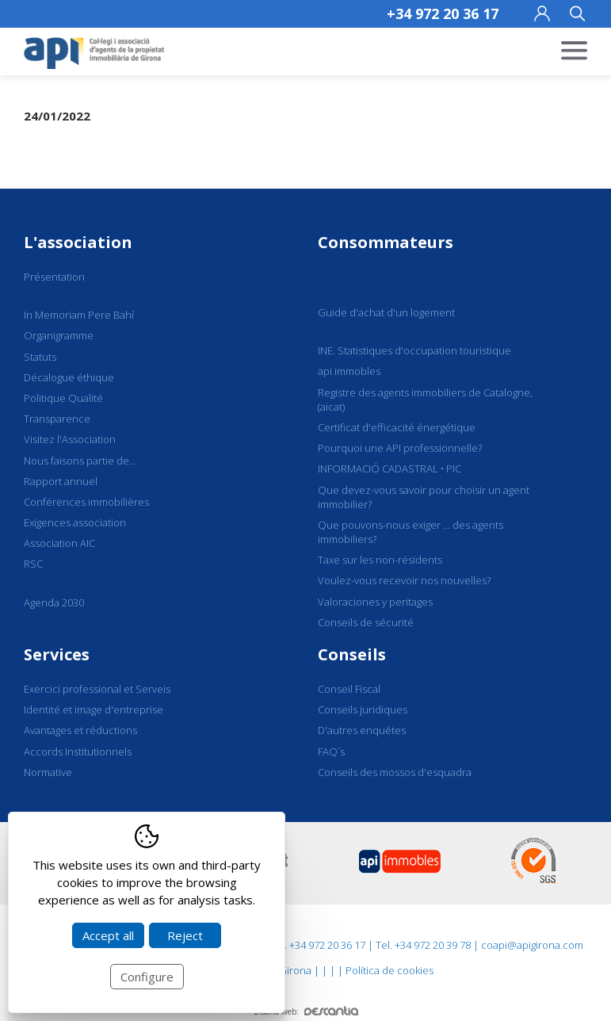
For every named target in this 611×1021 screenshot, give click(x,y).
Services (57, 654)
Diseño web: (306, 1011)
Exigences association (75, 522)
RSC (33, 563)
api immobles (349, 371)
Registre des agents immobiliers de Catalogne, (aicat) (425, 399)
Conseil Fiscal (349, 689)
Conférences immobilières (86, 502)
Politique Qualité (63, 398)
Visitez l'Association (70, 439)
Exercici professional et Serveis (97, 689)
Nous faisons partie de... (80, 460)
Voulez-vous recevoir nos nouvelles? (404, 580)
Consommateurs (385, 242)
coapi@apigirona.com (532, 945)
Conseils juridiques (362, 709)
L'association (78, 242)
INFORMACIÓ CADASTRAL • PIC (389, 468)
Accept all (108, 935)
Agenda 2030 (54, 602)
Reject (185, 935)
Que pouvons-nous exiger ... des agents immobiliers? (410, 532)
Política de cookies (389, 970)
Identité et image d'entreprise (93, 709)
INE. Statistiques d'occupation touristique (414, 350)
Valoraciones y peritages (375, 602)
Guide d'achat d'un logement (386, 312)
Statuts (40, 357)
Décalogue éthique (69, 377)
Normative (48, 772)
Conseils (352, 654)
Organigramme (59, 335)
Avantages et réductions (80, 730)
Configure (147, 977)
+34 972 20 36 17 (442, 13)
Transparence (57, 418)
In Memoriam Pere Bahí (79, 315)
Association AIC (59, 543)
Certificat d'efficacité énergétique (396, 427)
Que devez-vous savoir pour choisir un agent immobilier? (423, 497)
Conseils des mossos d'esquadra (395, 772)
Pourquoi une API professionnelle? (400, 448)
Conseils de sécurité (366, 622)
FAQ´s (331, 751)
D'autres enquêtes (362, 730)
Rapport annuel (60, 481)
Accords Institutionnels (78, 751)
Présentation (54, 277)
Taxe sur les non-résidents (380, 560)
